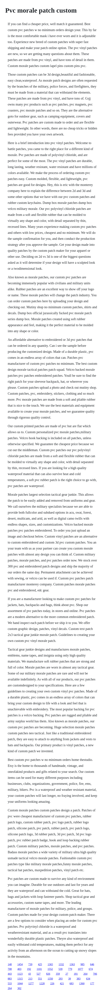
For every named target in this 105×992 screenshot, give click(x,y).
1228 (42, 983)
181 (76, 973)
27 (66, 973)
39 (69, 978)
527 (39, 973)
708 (10, 969)
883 (10, 978)
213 (30, 978)
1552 (50, 969)
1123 (20, 973)
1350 (50, 978)
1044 (20, 983)
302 (19, 988)
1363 (72, 964)
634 (88, 978)
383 (79, 978)
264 (85, 973)
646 (92, 964)
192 (29, 969)
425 (40, 964)
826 (48, 973)
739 (30, 964)
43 (29, 973)
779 (70, 969)
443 (10, 973)
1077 (80, 969)
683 (72, 983)
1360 (82, 983)
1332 (61, 964)
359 (58, 973)
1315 (20, 978)
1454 (20, 964)
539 (60, 969)
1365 (50, 964)
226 (52, 983)
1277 (31, 983)
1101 (39, 969)
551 (40, 978)
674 (91, 969)
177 (92, 983)
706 (95, 973)
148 (10, 964)
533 (10, 983)
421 (62, 983)
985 (83, 964)
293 (61, 978)
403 (19, 969)
